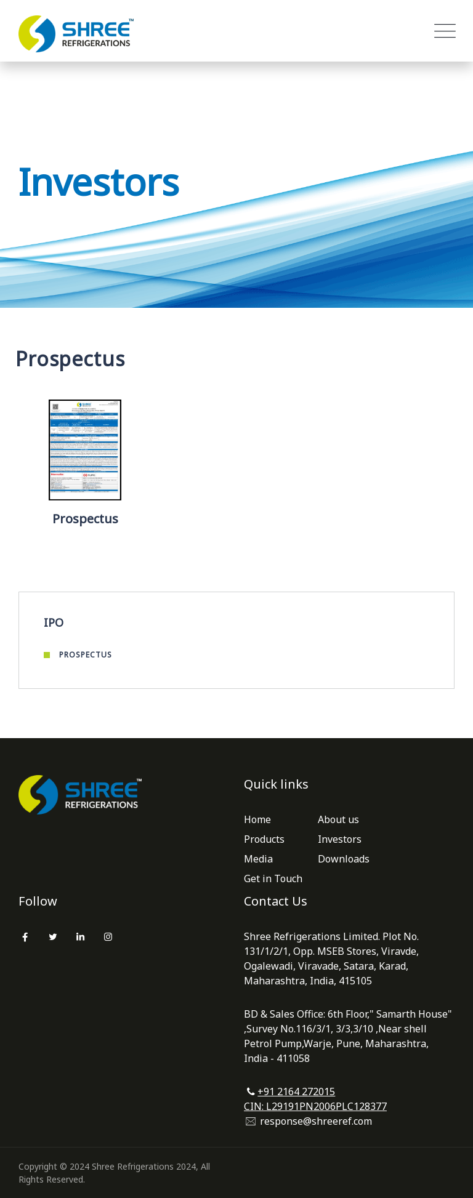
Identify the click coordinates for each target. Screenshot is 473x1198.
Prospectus (85, 654)
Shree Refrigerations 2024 (144, 1166)
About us (338, 819)
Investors (340, 839)
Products (264, 839)
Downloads (344, 859)
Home (257, 819)
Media (258, 859)
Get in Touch (273, 878)
